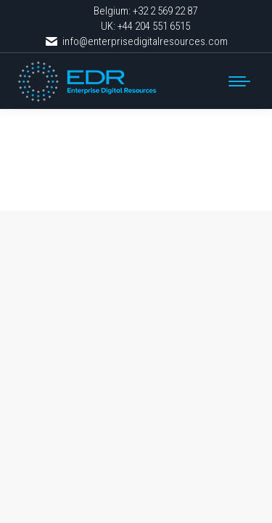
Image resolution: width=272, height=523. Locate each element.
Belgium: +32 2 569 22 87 (145, 10)
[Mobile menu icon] (239, 81)
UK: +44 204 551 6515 (145, 26)
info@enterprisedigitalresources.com (136, 41)
